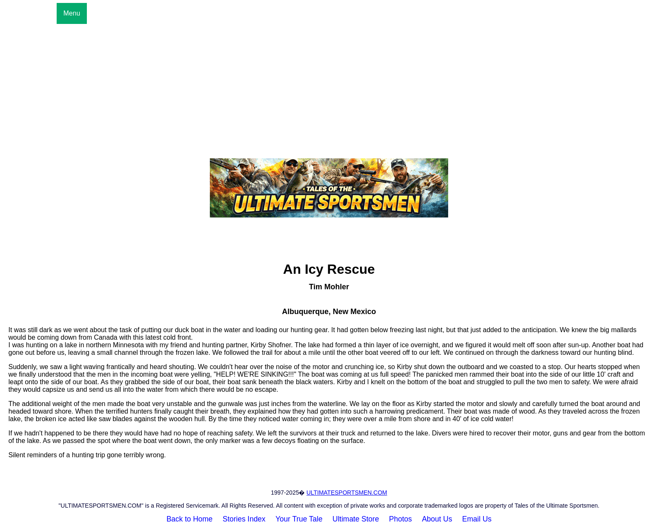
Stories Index (243, 519)
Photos (400, 519)
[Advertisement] (329, 87)
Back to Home (190, 519)
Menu (71, 13)
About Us (437, 519)
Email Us (476, 519)
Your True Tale (299, 519)
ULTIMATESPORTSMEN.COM (346, 492)
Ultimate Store (355, 519)
